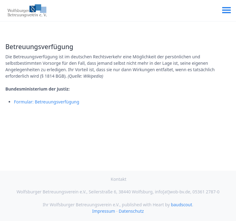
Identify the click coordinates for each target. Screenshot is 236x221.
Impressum (103, 211)
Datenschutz (131, 211)
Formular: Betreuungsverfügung (46, 102)
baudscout (181, 204)
